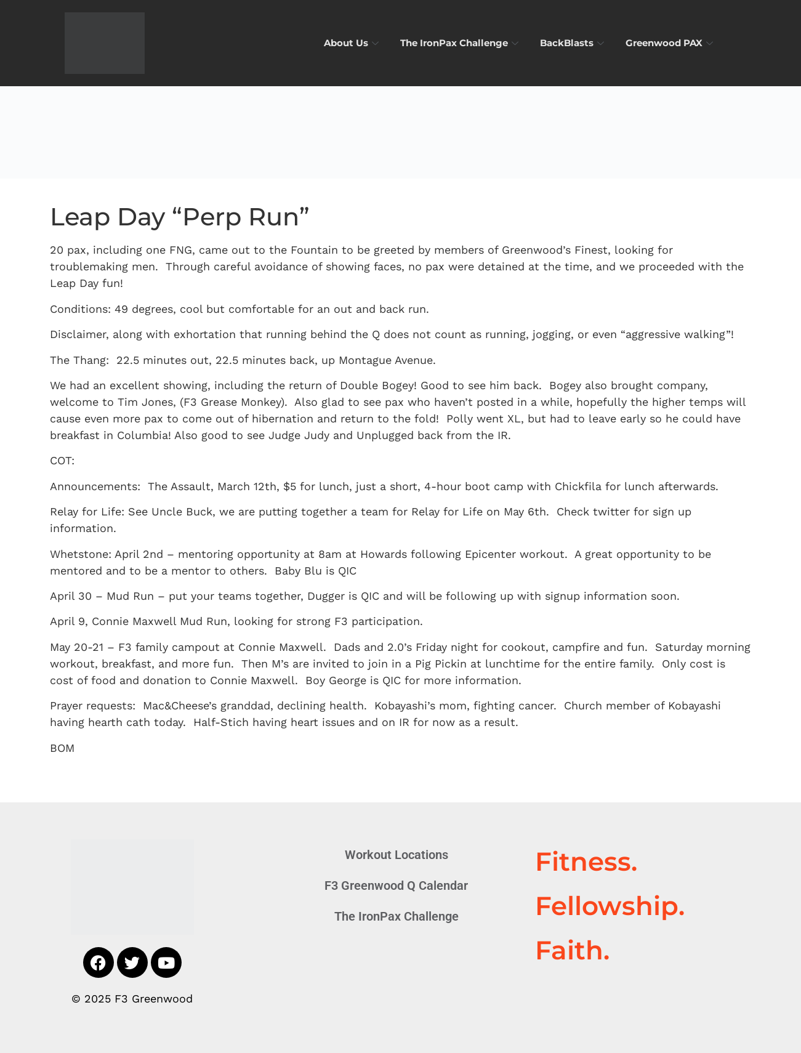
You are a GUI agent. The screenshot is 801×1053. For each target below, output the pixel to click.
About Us (353, 43)
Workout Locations (396, 854)
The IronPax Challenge (460, 43)
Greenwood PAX (671, 43)
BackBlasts (573, 43)
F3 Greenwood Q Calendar (396, 885)
